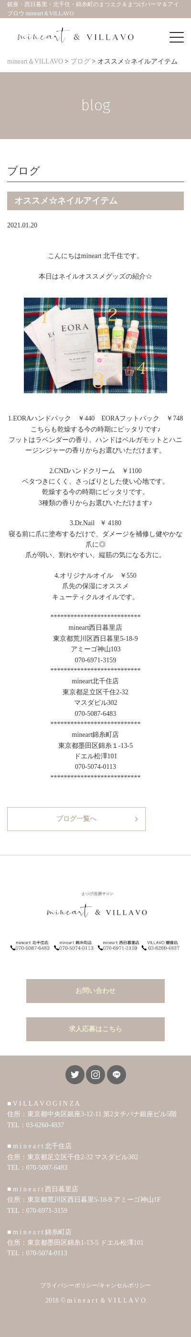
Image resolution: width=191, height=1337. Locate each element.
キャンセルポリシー (125, 1285)
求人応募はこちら (95, 1029)
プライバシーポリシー (68, 1285)
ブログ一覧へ (76, 818)
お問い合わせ (95, 990)
